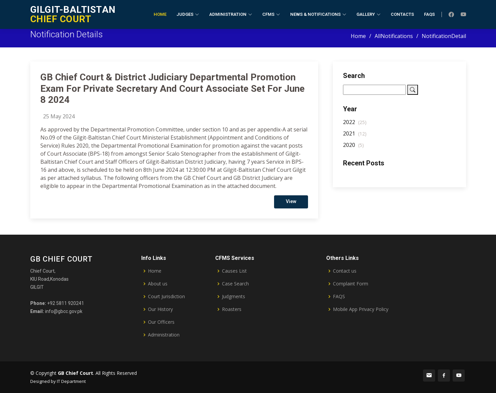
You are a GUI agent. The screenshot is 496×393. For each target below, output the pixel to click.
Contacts (402, 14)
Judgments (233, 296)
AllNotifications (394, 36)
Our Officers (161, 322)
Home (160, 14)
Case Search (235, 283)
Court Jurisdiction (166, 296)
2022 (355, 126)
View (291, 205)
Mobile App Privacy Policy (360, 309)
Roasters (231, 309)
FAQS (339, 296)
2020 (353, 149)
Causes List (234, 271)
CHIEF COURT (73, 14)
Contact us (344, 271)
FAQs (429, 14)
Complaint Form (350, 283)
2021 (355, 138)
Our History (160, 309)
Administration (164, 334)
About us (157, 283)
